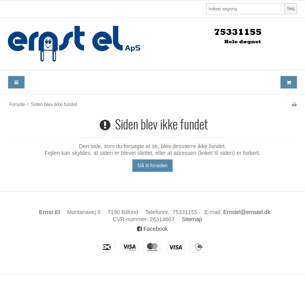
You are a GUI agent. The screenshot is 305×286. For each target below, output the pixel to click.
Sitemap (191, 219)
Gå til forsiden (152, 165)
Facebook (152, 229)
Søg (290, 8)
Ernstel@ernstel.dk (246, 212)
